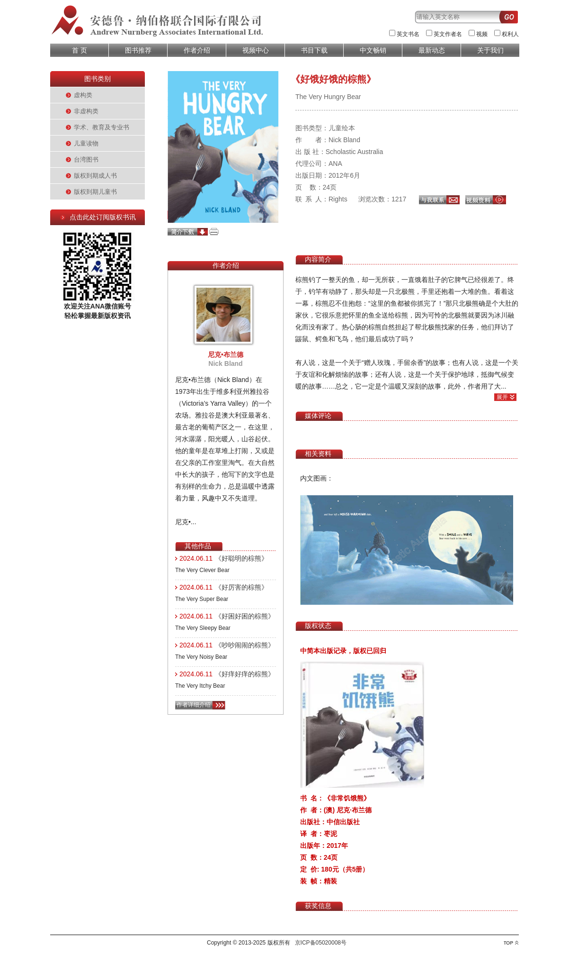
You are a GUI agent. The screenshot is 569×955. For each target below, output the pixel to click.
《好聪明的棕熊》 (241, 558)
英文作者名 (448, 34)
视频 (482, 34)
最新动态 (431, 50)
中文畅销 (373, 50)
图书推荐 (138, 50)
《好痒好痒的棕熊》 (245, 674)
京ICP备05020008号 (321, 942)
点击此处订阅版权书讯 (103, 217)
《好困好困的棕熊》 (245, 616)
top (511, 943)
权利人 (510, 34)
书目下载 (314, 50)
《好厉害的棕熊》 (241, 587)
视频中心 (255, 50)
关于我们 (490, 50)
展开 (502, 397)
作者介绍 (197, 50)
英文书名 (408, 34)
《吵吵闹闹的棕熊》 (245, 645)
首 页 (79, 50)
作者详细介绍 (194, 704)
